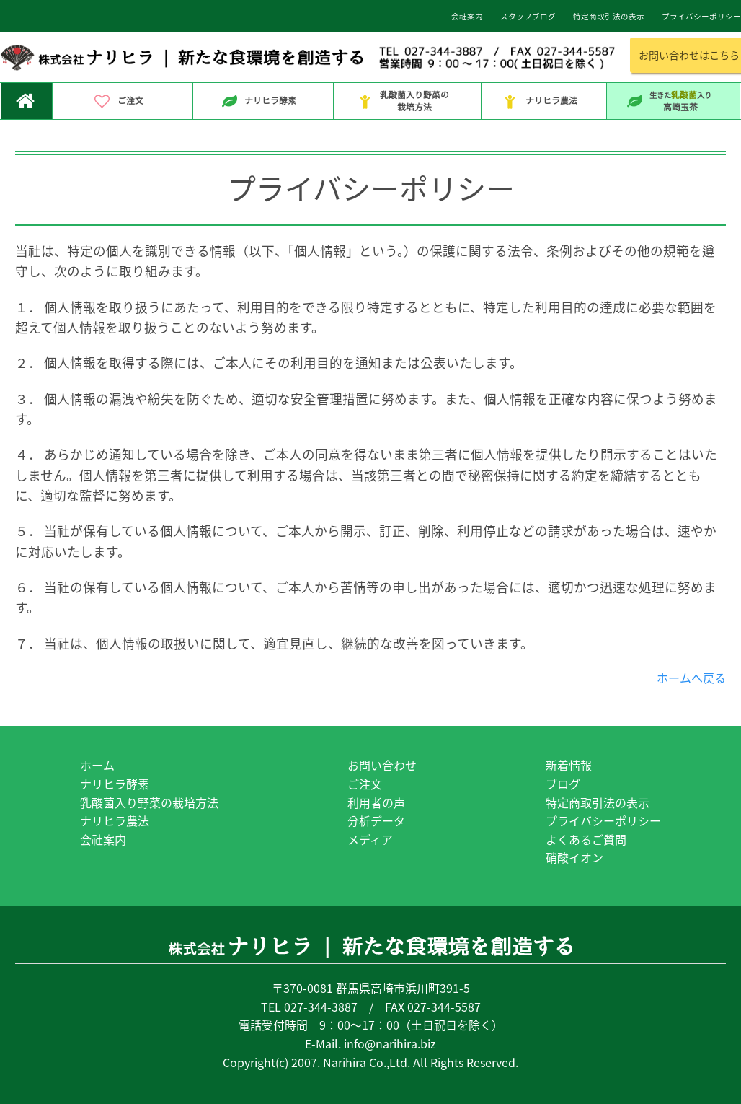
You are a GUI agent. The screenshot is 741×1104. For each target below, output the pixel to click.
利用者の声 (376, 802)
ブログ (563, 783)
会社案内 (103, 839)
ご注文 (122, 101)
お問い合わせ (382, 765)
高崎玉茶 (672, 101)
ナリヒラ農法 (543, 101)
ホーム (97, 765)
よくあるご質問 (586, 839)
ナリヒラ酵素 (262, 101)
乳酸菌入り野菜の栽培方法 (407, 101)
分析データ (376, 820)
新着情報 (569, 765)
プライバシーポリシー (603, 820)
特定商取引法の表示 (597, 802)
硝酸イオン (574, 857)
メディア (370, 839)
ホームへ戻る (691, 677)
